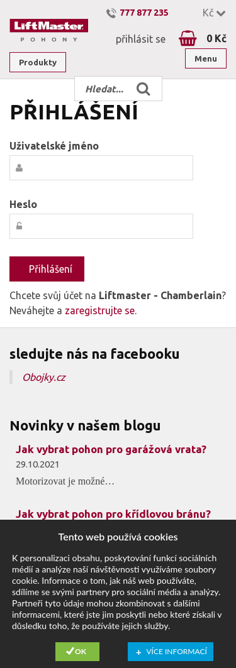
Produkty (38, 62)
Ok (80, 651)
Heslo (23, 204)
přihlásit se (141, 39)
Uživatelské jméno (54, 145)
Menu (205, 58)
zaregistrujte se (100, 310)
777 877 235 (144, 13)
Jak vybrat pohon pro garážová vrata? (111, 449)
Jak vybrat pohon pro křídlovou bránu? (113, 514)
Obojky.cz (43, 377)
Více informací (177, 651)
